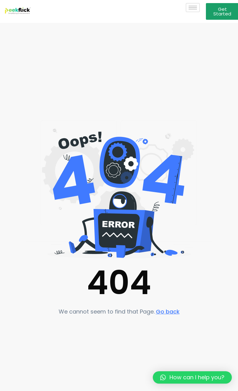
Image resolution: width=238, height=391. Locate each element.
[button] (192, 377)
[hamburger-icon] (193, 7)
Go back (168, 311)
